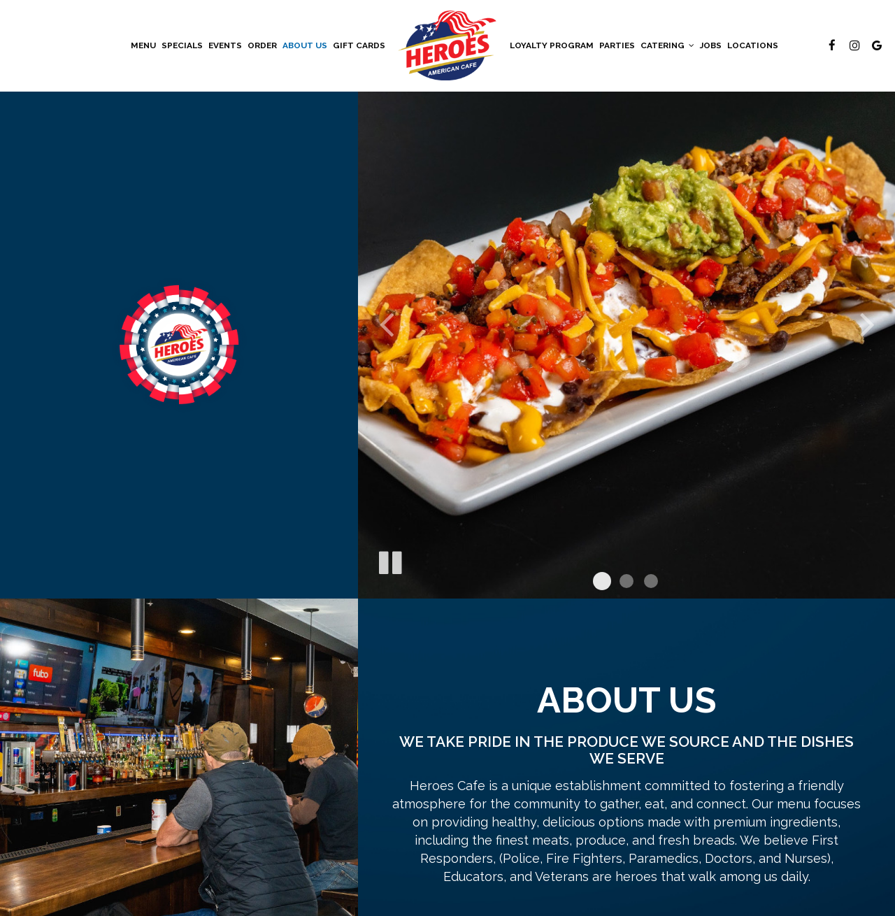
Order (262, 45)
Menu (143, 45)
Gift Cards (359, 45)
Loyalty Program (552, 45)
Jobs (711, 45)
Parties (617, 45)
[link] (447, 45)
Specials (182, 45)
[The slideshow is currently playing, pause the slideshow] (389, 560)
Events (225, 45)
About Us (304, 45)
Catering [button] (667, 45)
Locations (752, 45)
